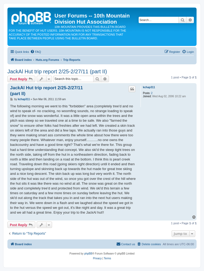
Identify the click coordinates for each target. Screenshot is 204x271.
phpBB (88, 253)
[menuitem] (35, 52)
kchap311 (149, 87)
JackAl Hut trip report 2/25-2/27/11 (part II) (57, 71)
